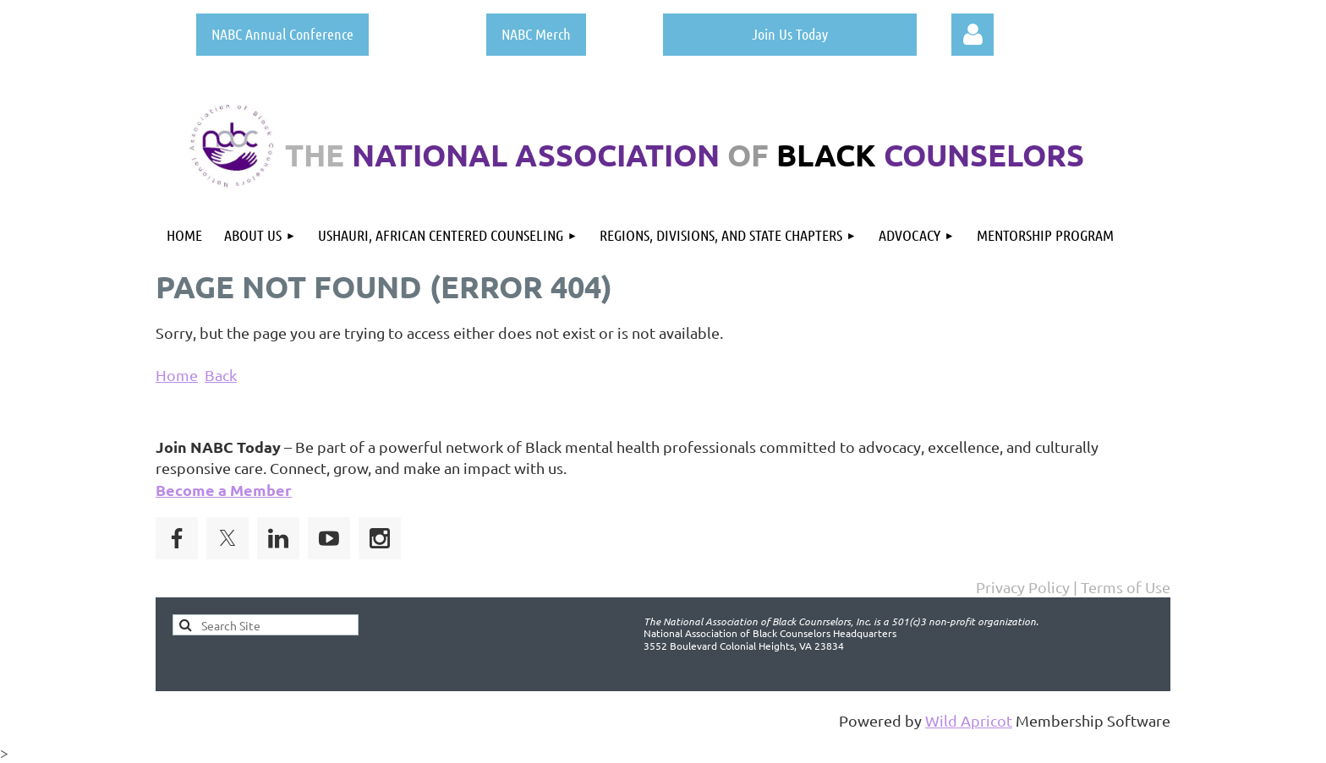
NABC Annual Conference (282, 34)
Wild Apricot (968, 720)
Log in (972, 35)
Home (177, 375)
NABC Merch (536, 34)
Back (221, 375)
